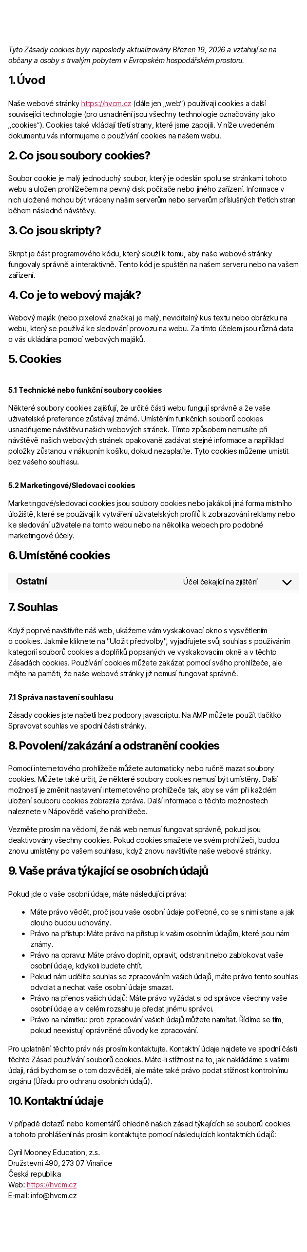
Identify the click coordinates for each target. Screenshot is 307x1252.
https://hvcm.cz (106, 103)
